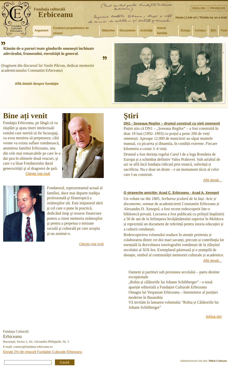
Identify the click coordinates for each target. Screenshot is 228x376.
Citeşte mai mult (38, 174)
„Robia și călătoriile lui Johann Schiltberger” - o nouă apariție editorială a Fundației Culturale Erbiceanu (171, 284)
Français (217, 8)
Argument (42, 30)
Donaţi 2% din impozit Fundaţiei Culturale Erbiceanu (42, 352)
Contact (200, 30)
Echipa (185, 30)
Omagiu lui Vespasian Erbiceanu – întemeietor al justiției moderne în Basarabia (173, 294)
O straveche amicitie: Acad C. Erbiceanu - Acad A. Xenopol (171, 193)
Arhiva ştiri (214, 316)
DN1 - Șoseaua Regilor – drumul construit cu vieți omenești (172, 123)
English (198, 8)
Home (180, 17)
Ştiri (213, 30)
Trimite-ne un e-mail (213, 17)
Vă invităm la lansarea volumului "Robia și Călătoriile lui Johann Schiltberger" (174, 304)
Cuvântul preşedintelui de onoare (71, 30)
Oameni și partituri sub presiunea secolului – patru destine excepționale (174, 274)
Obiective (108, 30)
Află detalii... (212, 180)
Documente (127, 30)
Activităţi (146, 30)
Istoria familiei (162, 30)
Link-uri (191, 17)
